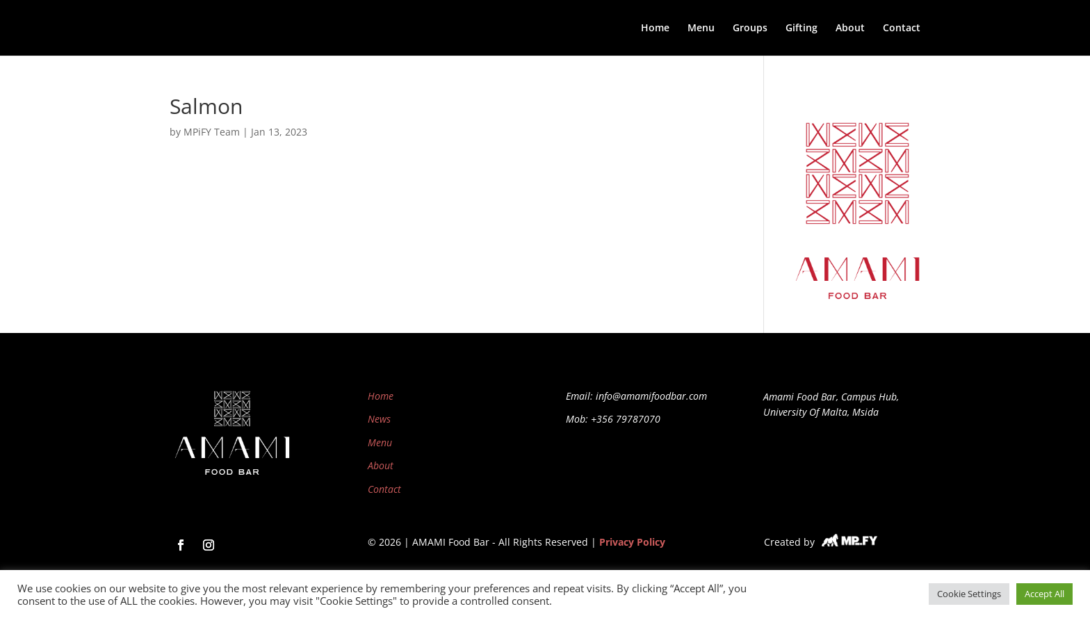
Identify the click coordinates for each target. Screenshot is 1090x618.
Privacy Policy (632, 541)
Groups (750, 28)
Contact (901, 28)
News (379, 418)
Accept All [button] (1044, 593)
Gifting (802, 28)
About (850, 28)
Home (655, 28)
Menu (701, 28)
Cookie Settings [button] (969, 593)
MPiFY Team (212, 131)
